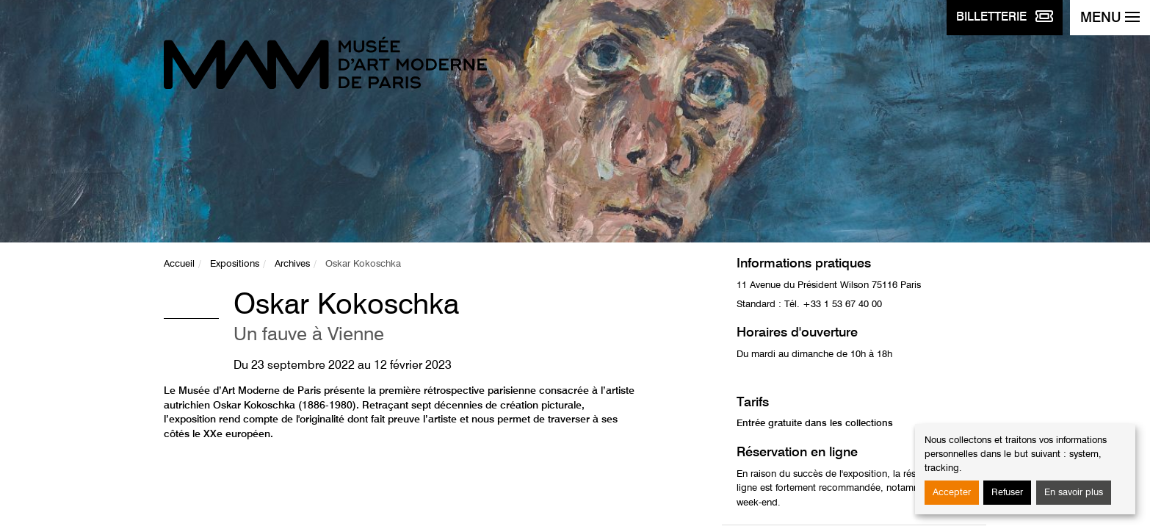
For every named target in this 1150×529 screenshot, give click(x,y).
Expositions (234, 264)
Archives (292, 264)
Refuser (1007, 492)
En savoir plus (1073, 492)
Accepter (952, 492)
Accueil (179, 264)
